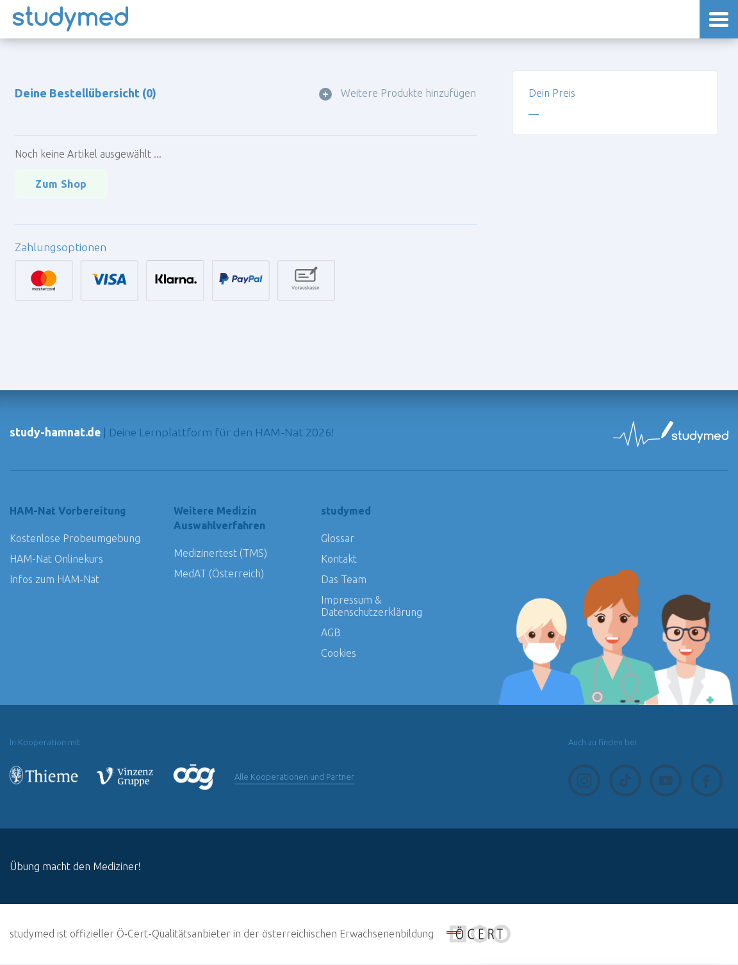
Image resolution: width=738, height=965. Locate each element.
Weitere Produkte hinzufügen (409, 93)
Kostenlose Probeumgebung (75, 539)
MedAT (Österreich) (219, 575)
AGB (331, 633)
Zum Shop (62, 184)
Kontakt (339, 560)
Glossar (337, 539)
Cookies (338, 654)
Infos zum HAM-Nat (54, 580)
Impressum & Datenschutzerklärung (371, 607)
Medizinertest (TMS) (220, 554)
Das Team (343, 580)
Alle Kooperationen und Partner (298, 777)
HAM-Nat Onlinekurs (56, 560)
